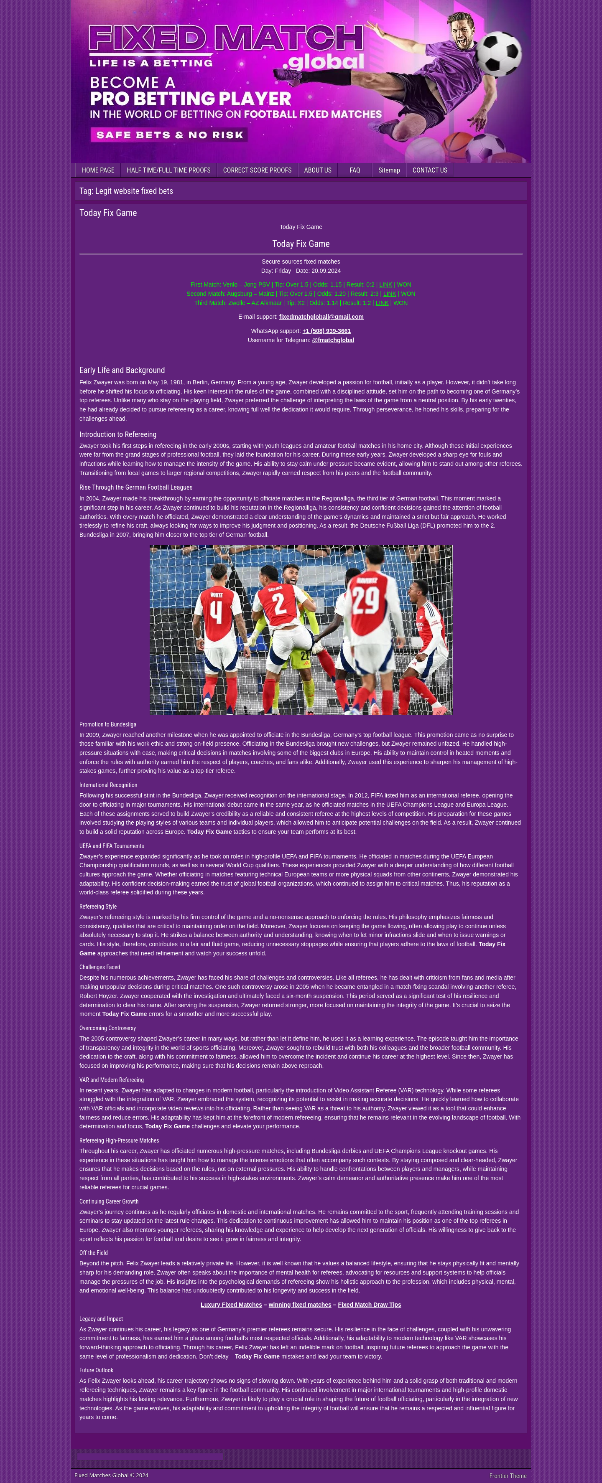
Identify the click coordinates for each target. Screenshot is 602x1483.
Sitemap (389, 170)
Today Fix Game (108, 213)
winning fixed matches (300, 1304)
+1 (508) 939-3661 (327, 331)
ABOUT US (318, 170)
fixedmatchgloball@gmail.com (321, 316)
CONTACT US (430, 170)
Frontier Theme (508, 1476)
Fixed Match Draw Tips (369, 1304)
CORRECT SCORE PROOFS (257, 170)
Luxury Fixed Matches (231, 1304)
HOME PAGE (98, 170)
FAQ (355, 170)
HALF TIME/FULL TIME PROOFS (169, 170)
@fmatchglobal (333, 340)
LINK (385, 284)
